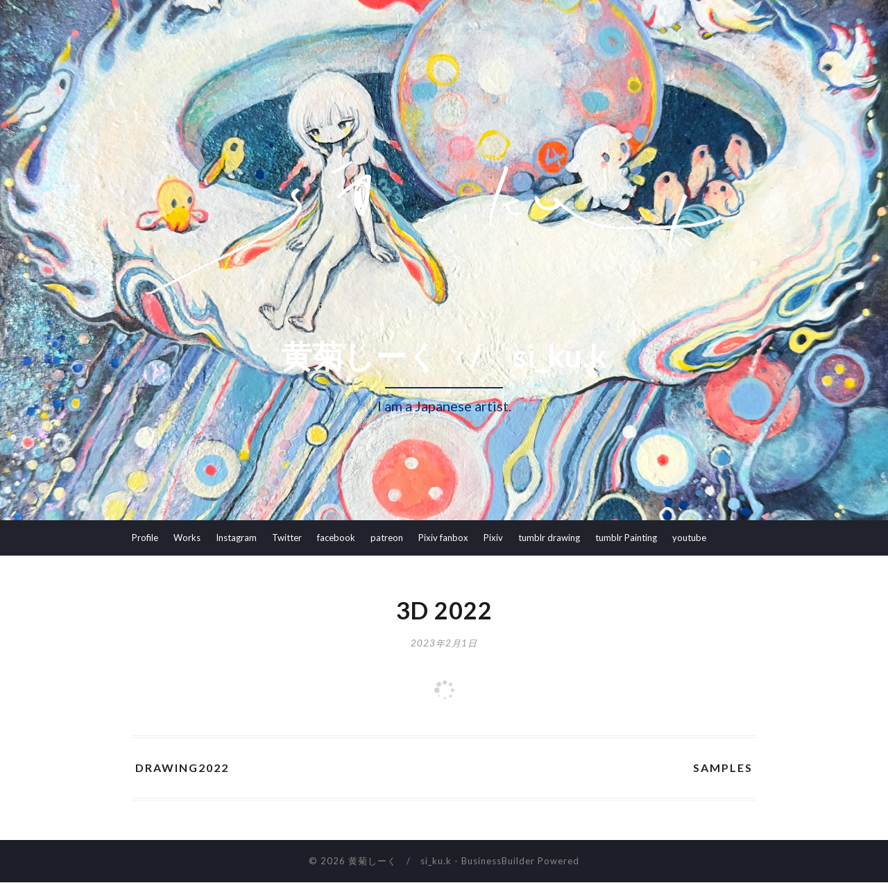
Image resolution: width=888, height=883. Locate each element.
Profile (145, 537)
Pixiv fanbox (443, 537)
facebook (336, 537)
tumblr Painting (626, 537)
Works (186, 537)
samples (723, 768)
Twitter (287, 537)
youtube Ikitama (165, 572)
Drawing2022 (182, 768)
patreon (386, 537)
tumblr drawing (549, 537)
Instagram (236, 537)
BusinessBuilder (498, 861)
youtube (689, 537)
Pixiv (493, 537)
